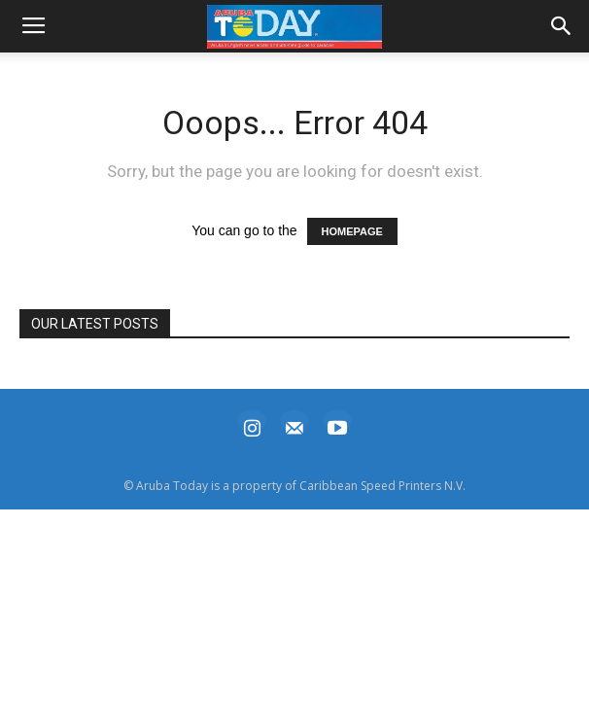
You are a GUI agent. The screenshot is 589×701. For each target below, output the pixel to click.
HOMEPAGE (352, 231)
